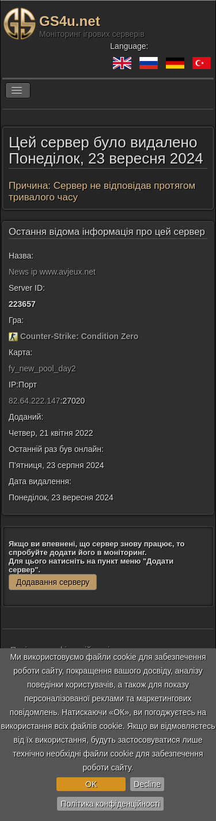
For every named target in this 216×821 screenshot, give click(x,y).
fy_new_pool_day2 (42, 368)
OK (91, 784)
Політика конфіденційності (110, 803)
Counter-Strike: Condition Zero (79, 336)
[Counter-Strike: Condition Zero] (13, 336)
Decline (147, 784)
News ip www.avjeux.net (52, 271)
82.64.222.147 (34, 400)
